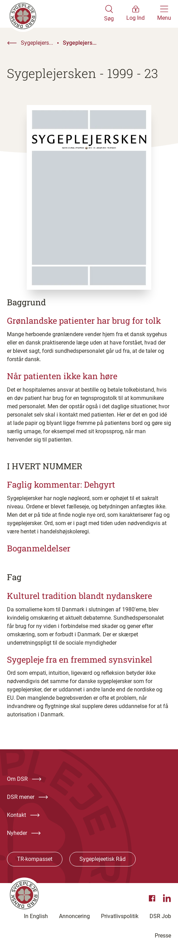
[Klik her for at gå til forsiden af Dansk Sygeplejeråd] (55, 14)
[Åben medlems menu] (135, 14)
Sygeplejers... (37, 43)
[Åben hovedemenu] (164, 14)
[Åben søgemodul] (109, 14)
